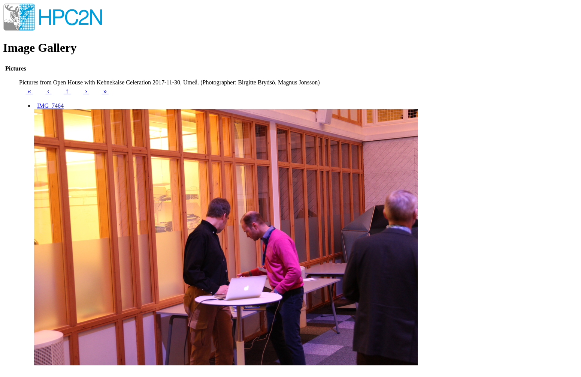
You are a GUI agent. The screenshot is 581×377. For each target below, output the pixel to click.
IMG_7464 (50, 105)
